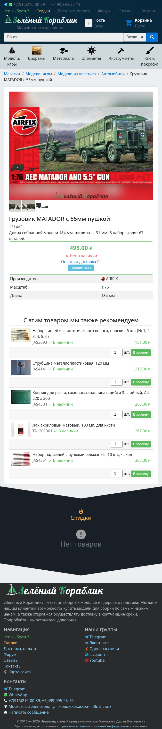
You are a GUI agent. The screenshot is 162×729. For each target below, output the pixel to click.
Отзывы (11, 660)
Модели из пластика (76, 74)
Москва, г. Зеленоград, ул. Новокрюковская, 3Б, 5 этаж (59, 706)
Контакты (12, 666)
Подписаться (81, 268)
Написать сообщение (28, 712)
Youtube (95, 660)
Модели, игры (39, 74)
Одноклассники (102, 648)
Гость (99, 20)
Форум (10, 654)
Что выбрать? (16, 637)
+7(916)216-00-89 (29, 4)
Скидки (10, 642)
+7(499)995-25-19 (65, 4)
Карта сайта (17, 672)
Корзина (143, 20)
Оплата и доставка (81, 261)
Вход (98, 26)
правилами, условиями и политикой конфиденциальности (97, 726)
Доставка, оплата (20, 648)
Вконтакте (97, 642)
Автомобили (113, 74)
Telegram (95, 637)
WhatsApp (15, 694)
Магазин (12, 74)
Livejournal (97, 654)
